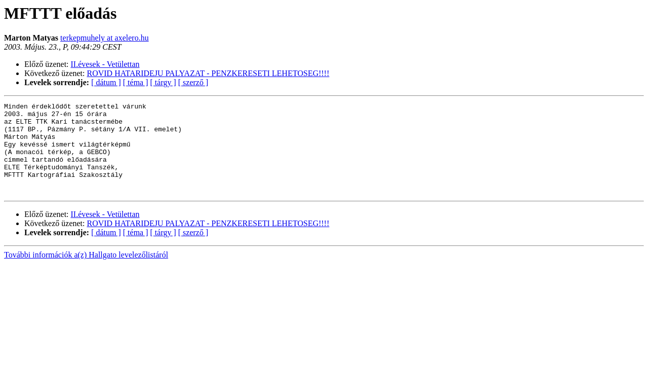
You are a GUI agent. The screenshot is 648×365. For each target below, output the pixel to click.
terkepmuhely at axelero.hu (104, 37)
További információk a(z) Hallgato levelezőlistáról (86, 273)
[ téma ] (135, 82)
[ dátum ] (106, 82)
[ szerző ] (193, 82)
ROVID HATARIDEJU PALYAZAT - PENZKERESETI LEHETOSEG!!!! (208, 73)
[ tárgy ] (163, 82)
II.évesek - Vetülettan (105, 64)
